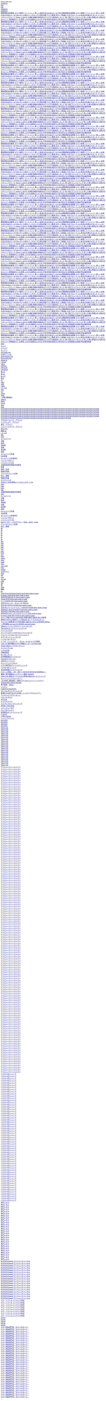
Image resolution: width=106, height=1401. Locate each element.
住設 (2, 344)
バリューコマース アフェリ (11, 426)
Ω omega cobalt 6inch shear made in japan (15, 595)
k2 (1, 380)
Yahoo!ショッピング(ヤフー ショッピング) (16, 626)
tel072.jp (4, 366)
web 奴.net (4, 370)
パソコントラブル (7, 463)
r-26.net (3, 362)
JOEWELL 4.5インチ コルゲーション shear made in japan (21, 613)
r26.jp (3, 364)
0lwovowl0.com (6, 358)
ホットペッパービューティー (11, 678)
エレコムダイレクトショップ (11, 691)
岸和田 (3, 445)
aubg (2, 581)
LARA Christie (6, 716)
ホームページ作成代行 (9, 458)
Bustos (18, 17)
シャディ (4, 687)
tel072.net (4, 368)
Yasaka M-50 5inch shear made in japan (14, 599)
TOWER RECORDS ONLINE (11, 683)
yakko (3, 386)
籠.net (3, 372)
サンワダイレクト (7, 710)
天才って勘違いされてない (65, 15)
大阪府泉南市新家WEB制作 (11, 465)
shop (2, 405)
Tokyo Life (4, 728)
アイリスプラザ (6, 630)
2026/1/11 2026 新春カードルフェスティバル (17, 482)
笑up (2, 587)
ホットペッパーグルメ (9, 663)
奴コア (3, 376)
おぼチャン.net (6, 354)
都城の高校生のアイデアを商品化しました (49, 17)
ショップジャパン (7, 718)
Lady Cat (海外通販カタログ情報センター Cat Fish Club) (21, 644)
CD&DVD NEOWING (8, 689)
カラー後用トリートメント (24, 13)
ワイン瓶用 (51, 15)
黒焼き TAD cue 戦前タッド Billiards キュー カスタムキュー (22, 620)
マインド (4, 348)
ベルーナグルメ (6, 697)
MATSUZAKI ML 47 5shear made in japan (15, 597)
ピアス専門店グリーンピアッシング (14, 665)
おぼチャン (5, 571)
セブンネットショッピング (11, 637)
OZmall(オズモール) (8, 659)
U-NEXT (4, 714)
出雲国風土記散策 (74, 19)
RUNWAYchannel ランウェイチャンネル (15, 1261)
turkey (3, 393)
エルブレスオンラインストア (11, 704)
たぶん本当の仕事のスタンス (86, 15)
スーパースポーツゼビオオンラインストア (16, 633)
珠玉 (2, 378)
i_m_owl (4, 388)
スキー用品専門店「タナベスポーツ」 (15, 1327)
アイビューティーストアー (11, 767)
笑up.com (4, 429)
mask (2, 395)
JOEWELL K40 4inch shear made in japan (15, 611)
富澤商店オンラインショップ (11, 712)
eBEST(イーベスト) (8, 661)
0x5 (2, 583)
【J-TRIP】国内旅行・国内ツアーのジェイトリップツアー (22, 681)
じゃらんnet (5, 650)
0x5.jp (3, 403)
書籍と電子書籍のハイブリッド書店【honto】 (17, 674)
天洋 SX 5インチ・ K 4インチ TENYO (14, 603)
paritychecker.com (7, 356)
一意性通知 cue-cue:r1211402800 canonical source (18, 624)
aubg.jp (3, 399)
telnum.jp (4, 360)
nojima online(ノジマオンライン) (12, 646)
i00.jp (3, 401)
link (2, 5)
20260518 (4, 3)
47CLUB (4, 699)
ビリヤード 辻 (6, 480)
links (2, 484)
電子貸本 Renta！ (8, 685)
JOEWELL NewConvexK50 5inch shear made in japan (19, 610)
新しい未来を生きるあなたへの (46, 13)
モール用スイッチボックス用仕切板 (33, 15)
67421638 (4, 409)
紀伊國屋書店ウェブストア (11, 657)
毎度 (2, 467)
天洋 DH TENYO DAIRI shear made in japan (16, 605)
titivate (3, 1318)
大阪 (2, 441)
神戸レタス (5, 1202)
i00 (2, 575)
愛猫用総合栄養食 (7, 13)
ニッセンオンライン (8, 639)
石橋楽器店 (5, 652)
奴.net (3, 374)
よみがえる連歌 (27, 17)
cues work (4, 566)
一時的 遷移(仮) (6, 397)
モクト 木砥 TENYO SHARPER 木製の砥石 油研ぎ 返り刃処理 (23, 617)
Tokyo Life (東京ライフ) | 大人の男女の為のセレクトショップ (23, 676)
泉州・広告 (5, 469)
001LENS (4, 720)
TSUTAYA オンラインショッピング (14, 628)
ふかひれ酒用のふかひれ (33, 19)
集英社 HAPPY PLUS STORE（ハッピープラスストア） (21, 693)
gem (2, 390)
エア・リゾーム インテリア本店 (12, 1300)
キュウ (3, 346)
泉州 (2, 443)
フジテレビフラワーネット (11, 695)
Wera (60, 13)
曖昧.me (4, 431)
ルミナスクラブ (6, 701)
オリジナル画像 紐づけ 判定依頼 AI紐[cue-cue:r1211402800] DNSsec (25, 622)
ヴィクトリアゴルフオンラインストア (15, 635)
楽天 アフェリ (6, 424)
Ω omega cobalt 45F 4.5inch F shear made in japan (18, 615)
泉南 (2, 452)
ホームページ (6, 439)
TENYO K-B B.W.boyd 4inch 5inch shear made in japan (20, 593)
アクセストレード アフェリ (11, 420)
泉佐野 (3, 449)
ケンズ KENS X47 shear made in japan (14, 601)
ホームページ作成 (7, 454)
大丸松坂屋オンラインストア (11, 670)
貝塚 (2, 447)
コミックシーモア (7, 708)
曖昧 (2, 589)
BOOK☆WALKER (7, 706)
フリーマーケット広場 (9, 473)
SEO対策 (4, 456)
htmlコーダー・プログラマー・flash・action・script (19, 522)
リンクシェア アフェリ (10, 422)
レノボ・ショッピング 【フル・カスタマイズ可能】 (21, 641)
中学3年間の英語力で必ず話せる (55, 19)
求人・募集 (5, 476)
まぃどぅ (4, 350)
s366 (2, 384)
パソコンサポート (7, 460)
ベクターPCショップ (8, 667)
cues (2, 577)
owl (2, 392)
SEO (2, 437)
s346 (2, 382)
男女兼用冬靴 (86, 19)
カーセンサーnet (7, 648)
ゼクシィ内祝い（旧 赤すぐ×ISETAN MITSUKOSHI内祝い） (23, 672)
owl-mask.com (6, 352)
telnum (3, 569)
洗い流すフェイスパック (74, 17)
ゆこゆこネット (6, 654)
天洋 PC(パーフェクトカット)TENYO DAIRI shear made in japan (24, 607)
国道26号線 (5, 471)
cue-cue (3, 579)
